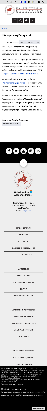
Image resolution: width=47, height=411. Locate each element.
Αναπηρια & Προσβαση (23, 330)
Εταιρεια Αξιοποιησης (23, 255)
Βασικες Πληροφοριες (11, 124)
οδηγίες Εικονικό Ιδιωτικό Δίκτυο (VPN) (20, 74)
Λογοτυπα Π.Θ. (24, 337)
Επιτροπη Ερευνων (23, 228)
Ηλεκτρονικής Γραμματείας (13, 83)
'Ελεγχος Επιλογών (14, 380)
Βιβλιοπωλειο (23, 241)
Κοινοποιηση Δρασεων (23, 296)
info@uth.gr (26, 210)
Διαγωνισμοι (23, 269)
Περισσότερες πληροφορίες (12, 386)
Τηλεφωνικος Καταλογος (23, 351)
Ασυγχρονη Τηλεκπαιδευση (23, 310)
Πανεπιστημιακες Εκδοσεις (23, 248)
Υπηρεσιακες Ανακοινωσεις (23, 282)
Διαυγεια (23, 289)
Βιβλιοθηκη (23, 235)
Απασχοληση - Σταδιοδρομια (24, 323)
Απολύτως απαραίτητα (15, 391)
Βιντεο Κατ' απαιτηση (23, 364)
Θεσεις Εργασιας (23, 276)
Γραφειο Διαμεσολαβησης (23, 317)
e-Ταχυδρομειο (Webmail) (23, 357)
